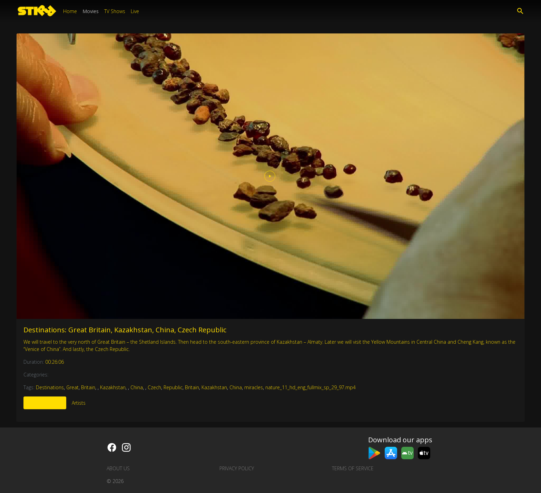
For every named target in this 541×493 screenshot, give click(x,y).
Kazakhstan (113, 387)
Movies (90, 11)
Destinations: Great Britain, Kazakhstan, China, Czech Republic (124, 329)
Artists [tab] (79, 403)
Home (70, 11)
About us (118, 468)
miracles (253, 387)
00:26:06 (54, 362)
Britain (88, 387)
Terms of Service (353, 468)
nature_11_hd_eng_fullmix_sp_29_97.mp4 (310, 387)
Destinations (50, 387)
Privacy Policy (236, 468)
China (136, 387)
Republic (173, 387)
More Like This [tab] (45, 403)
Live (135, 11)
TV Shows (114, 11)
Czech (154, 387)
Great (72, 387)
